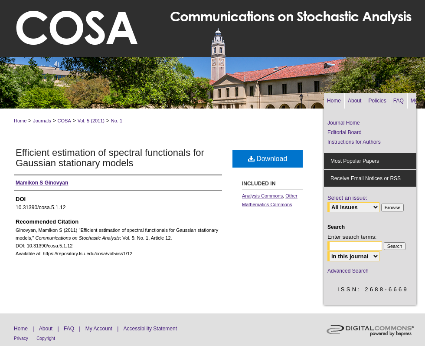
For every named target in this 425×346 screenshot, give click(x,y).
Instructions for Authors (354, 142)
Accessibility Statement (150, 329)
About (45, 329)
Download (268, 158)
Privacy (21, 338)
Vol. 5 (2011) (91, 120)
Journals (42, 120)
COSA (64, 120)
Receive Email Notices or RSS (365, 178)
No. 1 (116, 120)
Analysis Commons (262, 195)
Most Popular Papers (354, 161)
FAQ (69, 329)
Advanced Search (348, 271)
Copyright (45, 338)
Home (20, 120)
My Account (98, 329)
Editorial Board (344, 132)
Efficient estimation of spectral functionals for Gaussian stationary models (110, 157)
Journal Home (343, 123)
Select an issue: (347, 197)
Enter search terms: (351, 237)
